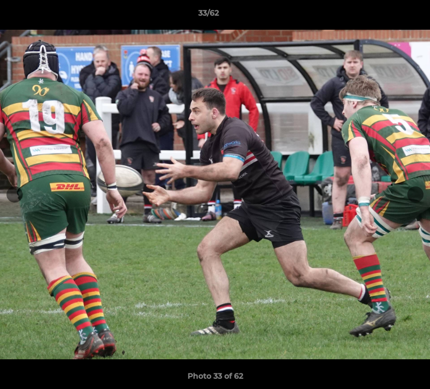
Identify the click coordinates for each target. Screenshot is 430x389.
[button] (384, 16)
